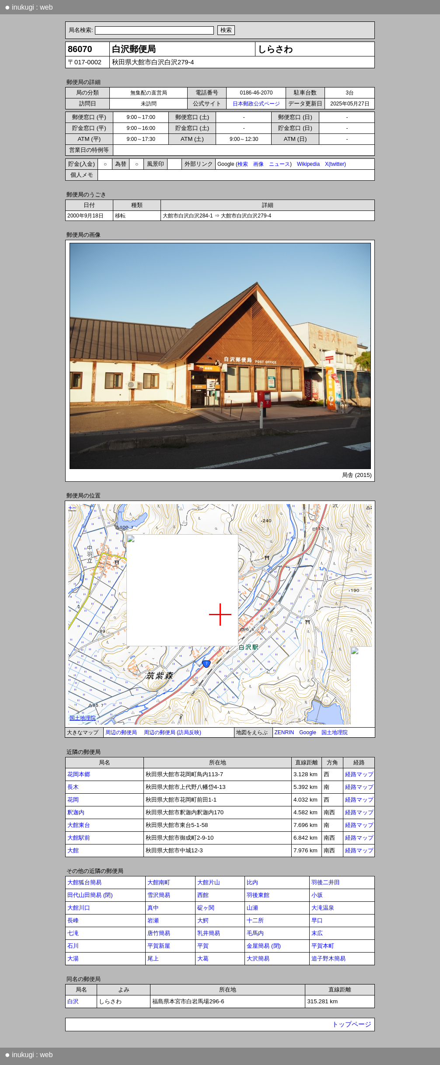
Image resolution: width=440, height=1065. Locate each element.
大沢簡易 (258, 958)
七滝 (73, 933)
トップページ (351, 1024)
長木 (73, 787)
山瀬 (252, 907)
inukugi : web (29, 7)
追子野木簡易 (328, 958)
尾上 (153, 958)
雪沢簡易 (158, 895)
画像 (258, 164)
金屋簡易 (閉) (264, 945)
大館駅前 (78, 837)
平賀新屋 (158, 945)
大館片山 (208, 882)
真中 (153, 907)
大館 (73, 850)
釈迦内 (75, 812)
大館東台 (78, 825)
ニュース (279, 164)
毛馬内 (255, 933)
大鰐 (203, 920)
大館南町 (158, 882)
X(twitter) (335, 164)
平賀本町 (322, 945)
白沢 (73, 1001)
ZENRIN (284, 732)
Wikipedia (308, 164)
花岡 (73, 799)
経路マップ (359, 774)
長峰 (73, 920)
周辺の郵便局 (121, 732)
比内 (252, 882)
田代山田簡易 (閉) (90, 895)
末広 (317, 933)
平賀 (203, 945)
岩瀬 (153, 920)
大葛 (203, 958)
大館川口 (78, 907)
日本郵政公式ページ (256, 104)
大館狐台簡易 (84, 882)
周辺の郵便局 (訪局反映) (172, 732)
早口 (317, 920)
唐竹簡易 (158, 933)
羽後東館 (258, 895)
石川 (73, 945)
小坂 (317, 895)
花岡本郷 (78, 774)
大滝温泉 (322, 907)
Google (307, 732)
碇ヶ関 (205, 907)
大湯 (73, 958)
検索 (242, 164)
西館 (203, 895)
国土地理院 (334, 732)
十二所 (255, 920)
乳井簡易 (208, 933)
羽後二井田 (325, 882)
